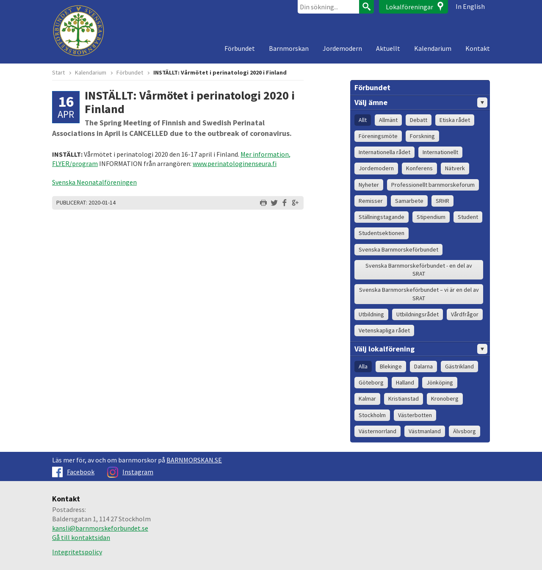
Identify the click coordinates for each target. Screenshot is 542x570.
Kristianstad (403, 398)
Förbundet (239, 48)
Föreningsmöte (378, 136)
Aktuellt (388, 48)
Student (468, 217)
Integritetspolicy (77, 552)
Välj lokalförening (420, 349)
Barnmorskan (289, 48)
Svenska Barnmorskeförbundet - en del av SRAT (418, 269)
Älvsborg (464, 431)
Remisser (371, 201)
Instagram (130, 472)
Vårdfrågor (464, 314)
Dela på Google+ (295, 203)
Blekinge (391, 366)
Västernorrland (377, 431)
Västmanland (425, 431)
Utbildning (371, 314)
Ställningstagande (381, 217)
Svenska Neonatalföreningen (94, 182)
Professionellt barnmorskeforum (433, 184)
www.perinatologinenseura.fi (235, 163)
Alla (363, 366)
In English (470, 6)
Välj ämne (420, 102)
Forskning (422, 136)
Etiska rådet (455, 120)
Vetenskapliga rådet (384, 330)
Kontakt (477, 48)
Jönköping (439, 382)
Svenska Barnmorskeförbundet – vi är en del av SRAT (419, 294)
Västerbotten (415, 415)
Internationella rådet (384, 152)
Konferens (419, 168)
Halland (405, 382)
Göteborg (371, 382)
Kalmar (367, 398)
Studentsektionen (381, 233)
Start (58, 72)
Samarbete (409, 201)
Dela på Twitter (274, 203)
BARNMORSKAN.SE (194, 460)
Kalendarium (432, 48)
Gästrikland (459, 366)
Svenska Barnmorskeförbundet (398, 249)
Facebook (73, 472)
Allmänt (388, 120)
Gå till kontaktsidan (81, 537)
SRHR (442, 201)
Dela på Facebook (284, 203)
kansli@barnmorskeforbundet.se (100, 528)
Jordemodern (342, 48)
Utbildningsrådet (417, 314)
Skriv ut (263, 203)
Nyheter (369, 184)
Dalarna (423, 366)
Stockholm (372, 415)
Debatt (418, 120)
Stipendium (431, 217)
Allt (363, 120)
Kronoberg (445, 398)
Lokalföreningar (409, 7)
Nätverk (455, 168)
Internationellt (440, 152)
